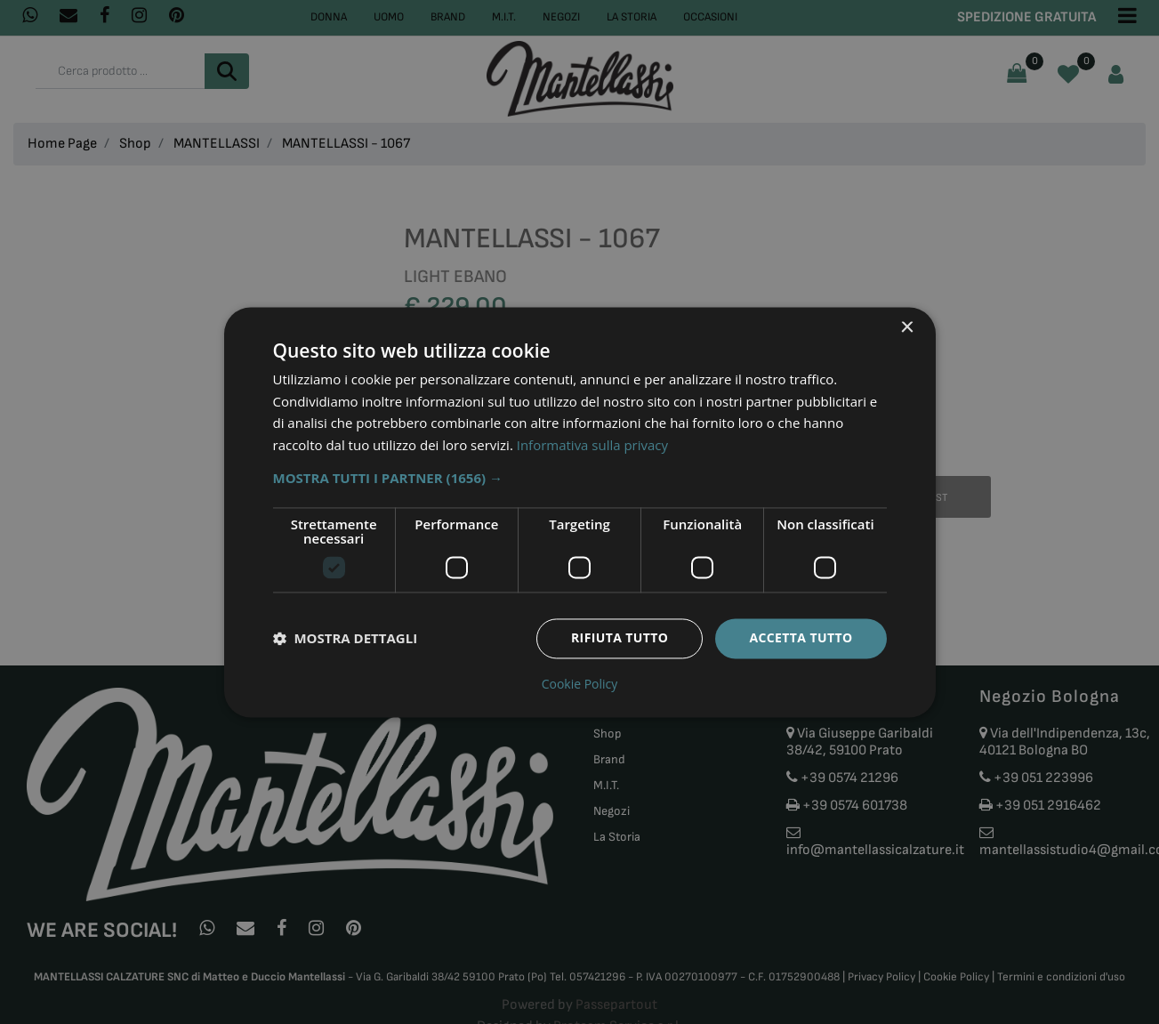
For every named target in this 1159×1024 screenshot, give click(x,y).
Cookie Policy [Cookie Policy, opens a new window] (580, 684)
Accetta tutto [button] (800, 637)
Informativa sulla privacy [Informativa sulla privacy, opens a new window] (592, 446)
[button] (580, 478)
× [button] (907, 328)
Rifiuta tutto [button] (619, 637)
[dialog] (580, 512)
